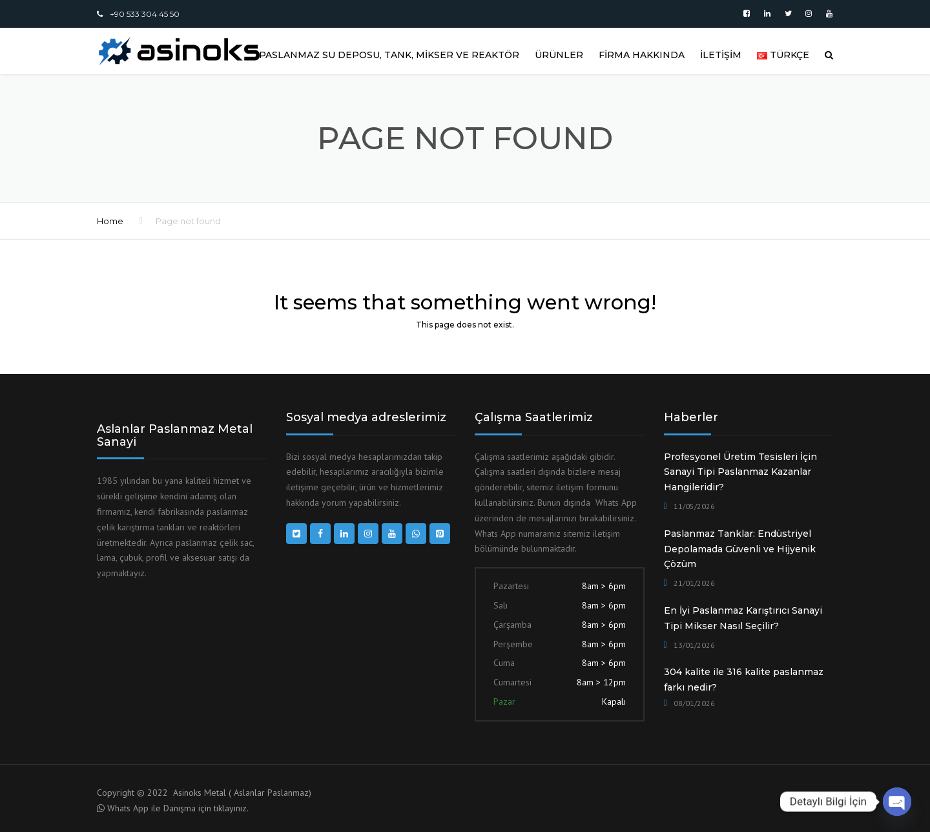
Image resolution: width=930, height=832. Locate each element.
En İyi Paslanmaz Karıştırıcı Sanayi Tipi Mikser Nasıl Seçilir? (743, 618)
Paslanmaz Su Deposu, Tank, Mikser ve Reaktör (389, 55)
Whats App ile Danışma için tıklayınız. (178, 808)
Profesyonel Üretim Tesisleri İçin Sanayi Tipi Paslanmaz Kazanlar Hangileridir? (740, 472)
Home (110, 221)
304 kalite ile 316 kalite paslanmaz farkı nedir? (743, 679)
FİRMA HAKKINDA (642, 55)
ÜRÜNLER (559, 55)
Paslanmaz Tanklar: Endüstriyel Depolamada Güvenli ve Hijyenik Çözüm (740, 549)
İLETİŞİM (720, 55)
